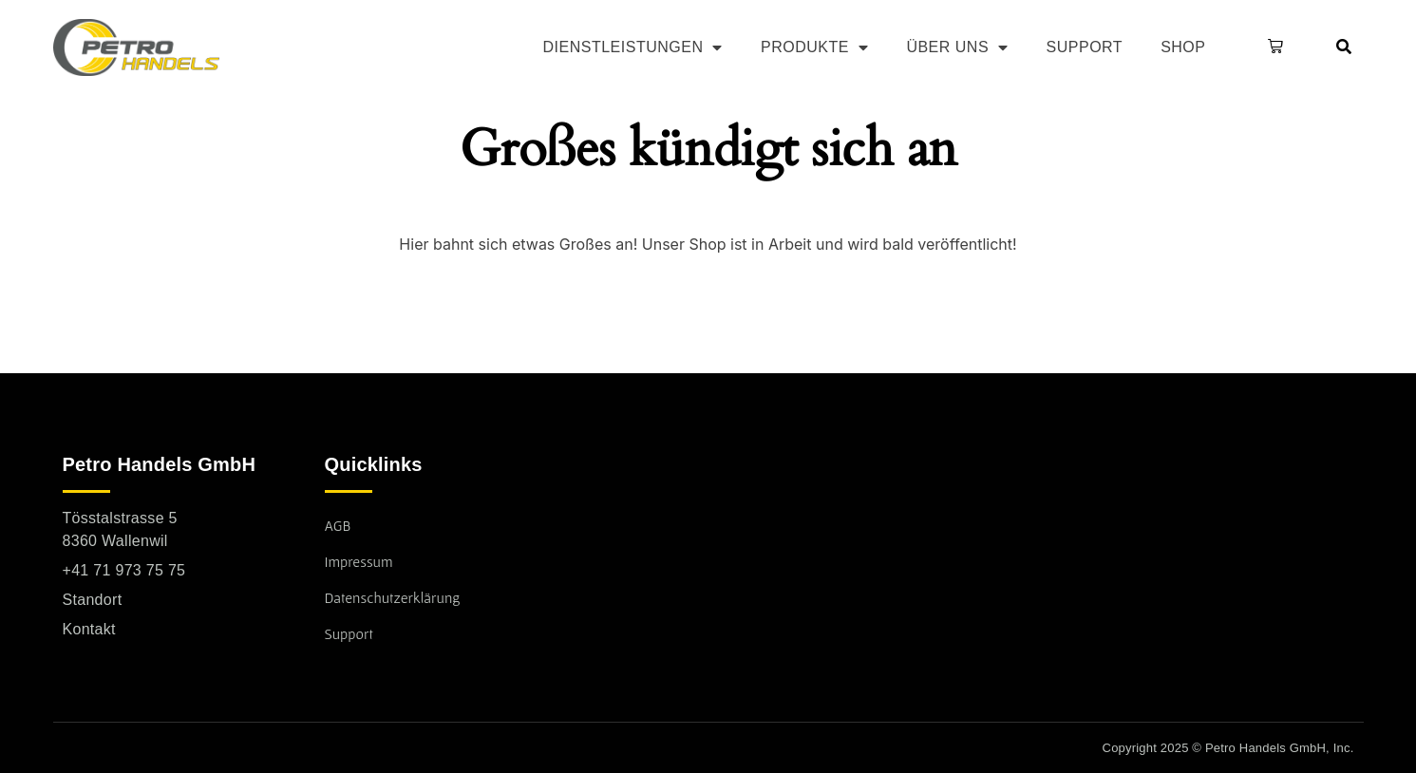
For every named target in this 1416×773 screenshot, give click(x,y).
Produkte (814, 47)
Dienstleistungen (633, 47)
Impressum (359, 561)
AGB (338, 525)
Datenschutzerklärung (393, 597)
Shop (1183, 47)
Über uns (957, 47)
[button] (1272, 47)
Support (1085, 47)
